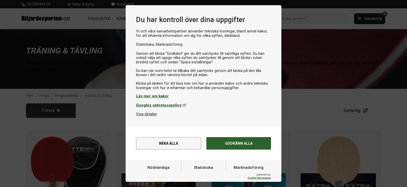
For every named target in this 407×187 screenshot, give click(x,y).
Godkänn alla (238, 143)
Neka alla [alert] (169, 143)
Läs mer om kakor (152, 96)
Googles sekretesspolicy (159, 105)
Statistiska (203, 175)
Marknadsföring (248, 175)
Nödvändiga (158, 175)
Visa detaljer (146, 114)
